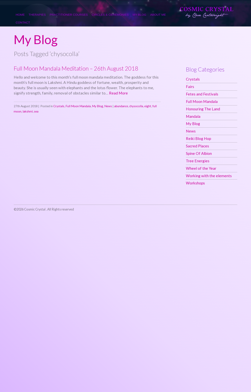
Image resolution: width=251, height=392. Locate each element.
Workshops (195, 183)
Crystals (58, 106)
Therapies (37, 14)
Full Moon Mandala (78, 106)
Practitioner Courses (69, 14)
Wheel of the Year (201, 168)
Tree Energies (197, 161)
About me (158, 14)
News (108, 106)
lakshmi (28, 111)
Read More (118, 93)
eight (147, 106)
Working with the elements (209, 175)
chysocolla (136, 106)
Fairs (190, 86)
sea (36, 111)
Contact (23, 22)
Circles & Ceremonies (110, 14)
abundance (121, 106)
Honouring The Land (203, 109)
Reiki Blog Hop (198, 138)
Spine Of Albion (199, 153)
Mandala (193, 116)
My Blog (139, 14)
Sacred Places (197, 146)
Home (20, 14)
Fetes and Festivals (202, 94)
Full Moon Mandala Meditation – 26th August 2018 (76, 68)
